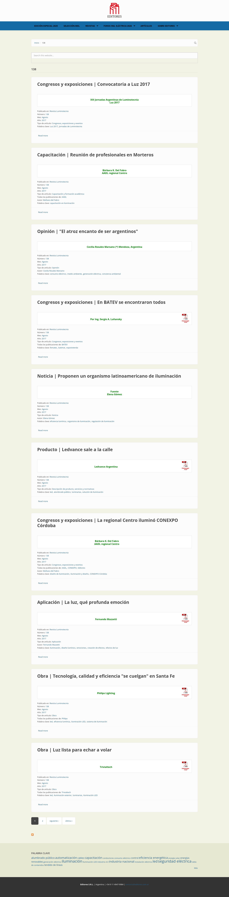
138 (47, 114)
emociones (81, 647)
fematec (53, 347)
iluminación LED (78, 721)
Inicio (36, 42)
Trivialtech (66, 792)
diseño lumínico (68, 647)
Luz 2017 (54, 126)
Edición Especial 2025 (46, 25)
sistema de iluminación (97, 721)
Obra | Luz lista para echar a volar (74, 750)
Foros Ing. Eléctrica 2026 (118, 25)
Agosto (45, 117)
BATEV (64, 344)
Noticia (55, 415)
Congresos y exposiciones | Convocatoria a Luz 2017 (93, 84)
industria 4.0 (103, 862)
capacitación (93, 858)
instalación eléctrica (143, 862)
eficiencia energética (153, 858)
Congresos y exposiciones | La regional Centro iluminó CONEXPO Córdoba (107, 522)
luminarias (76, 492)
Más (196, 868)
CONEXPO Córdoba (98, 574)
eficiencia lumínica (58, 421)
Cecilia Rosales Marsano (53, 270)
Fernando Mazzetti (51, 644)
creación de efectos (96, 647)
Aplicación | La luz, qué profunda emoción (83, 602)
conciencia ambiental (111, 273)
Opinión (55, 267)
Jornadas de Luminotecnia (70, 126)
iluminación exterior (63, 795)
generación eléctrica (92, 273)
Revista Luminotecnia (59, 111)
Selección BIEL (72, 25)
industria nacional (121, 861)
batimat (61, 347)
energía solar (174, 858)
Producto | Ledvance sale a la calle (75, 449)
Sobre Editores (166, 25)
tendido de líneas (53, 865)
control (135, 858)
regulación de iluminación (103, 421)
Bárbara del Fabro (51, 200)
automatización (66, 858)
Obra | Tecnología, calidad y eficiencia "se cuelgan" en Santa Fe (106, 676)
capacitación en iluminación (62, 203)
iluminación (55, 647)
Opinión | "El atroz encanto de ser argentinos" (87, 231)
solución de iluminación (92, 492)
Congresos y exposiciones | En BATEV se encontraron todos (101, 302)
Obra (54, 715)
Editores (81, 568)
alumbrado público (62, 492)
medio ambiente (74, 273)
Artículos (146, 25)
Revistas (90, 25)
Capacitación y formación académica (68, 194)
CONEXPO (72, 568)
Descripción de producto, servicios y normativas (73, 489)
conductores (108, 858)
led (51, 492)
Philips (65, 718)
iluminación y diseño (80, 574)
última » (68, 821)
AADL (64, 197)
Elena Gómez (49, 418)
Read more (43, 135)
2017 (44, 120)
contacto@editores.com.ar (137, 884)
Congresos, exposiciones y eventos (67, 123)
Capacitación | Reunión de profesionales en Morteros (95, 155)
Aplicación (56, 641)
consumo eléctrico (58, 273)
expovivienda (72, 347)
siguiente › (54, 821)
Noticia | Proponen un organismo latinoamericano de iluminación (109, 376)
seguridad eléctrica (174, 861)
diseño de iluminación (59, 574)
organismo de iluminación (78, 421)
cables (81, 858)
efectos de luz (112, 647)
